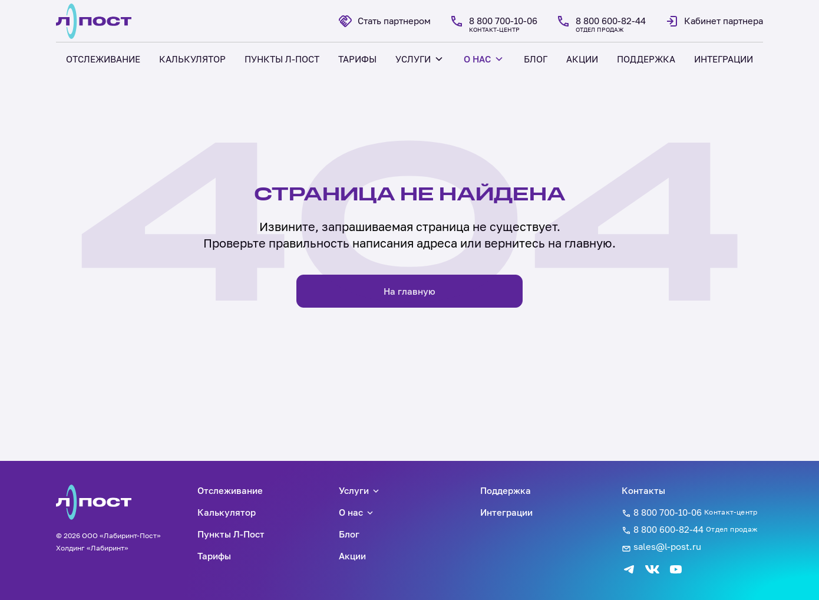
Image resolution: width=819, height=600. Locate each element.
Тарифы (214, 555)
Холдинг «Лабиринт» (92, 547)
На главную (409, 291)
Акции (352, 555)
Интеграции (506, 512)
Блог (349, 534)
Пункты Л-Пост (231, 534)
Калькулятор (226, 512)
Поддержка (505, 490)
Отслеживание (230, 490)
